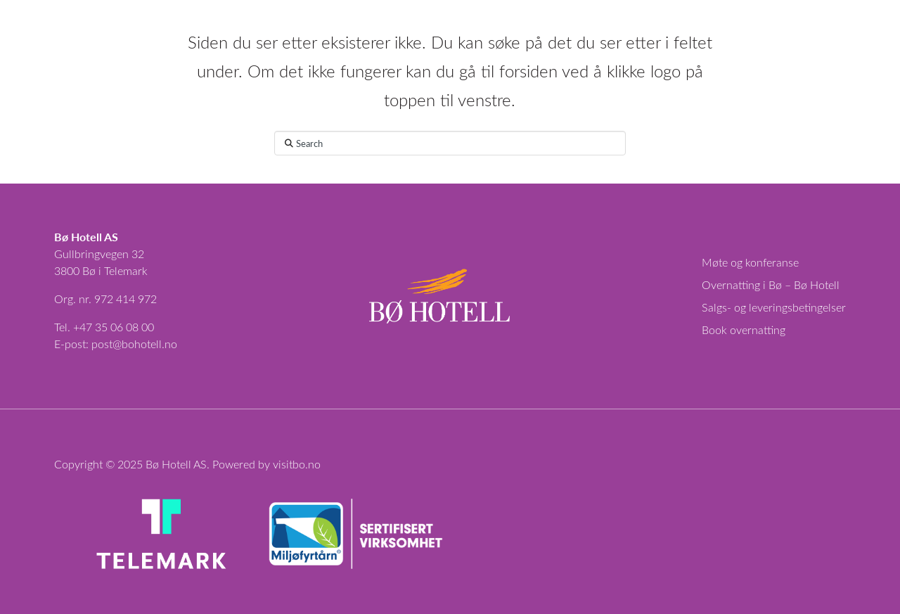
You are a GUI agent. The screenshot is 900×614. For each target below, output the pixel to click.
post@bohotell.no (134, 343)
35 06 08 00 (124, 326)
